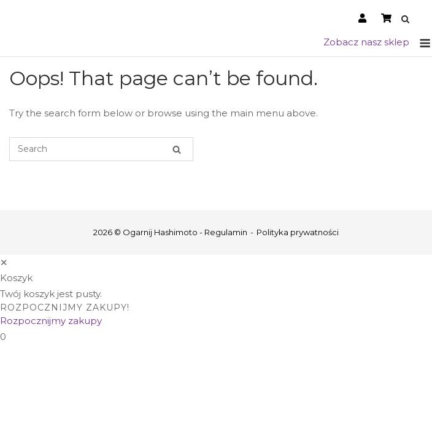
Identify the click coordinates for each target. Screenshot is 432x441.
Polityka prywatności (297, 232)
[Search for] (101, 149)
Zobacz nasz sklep (366, 42)
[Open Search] (405, 20)
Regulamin (225, 232)
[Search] (176, 149)
